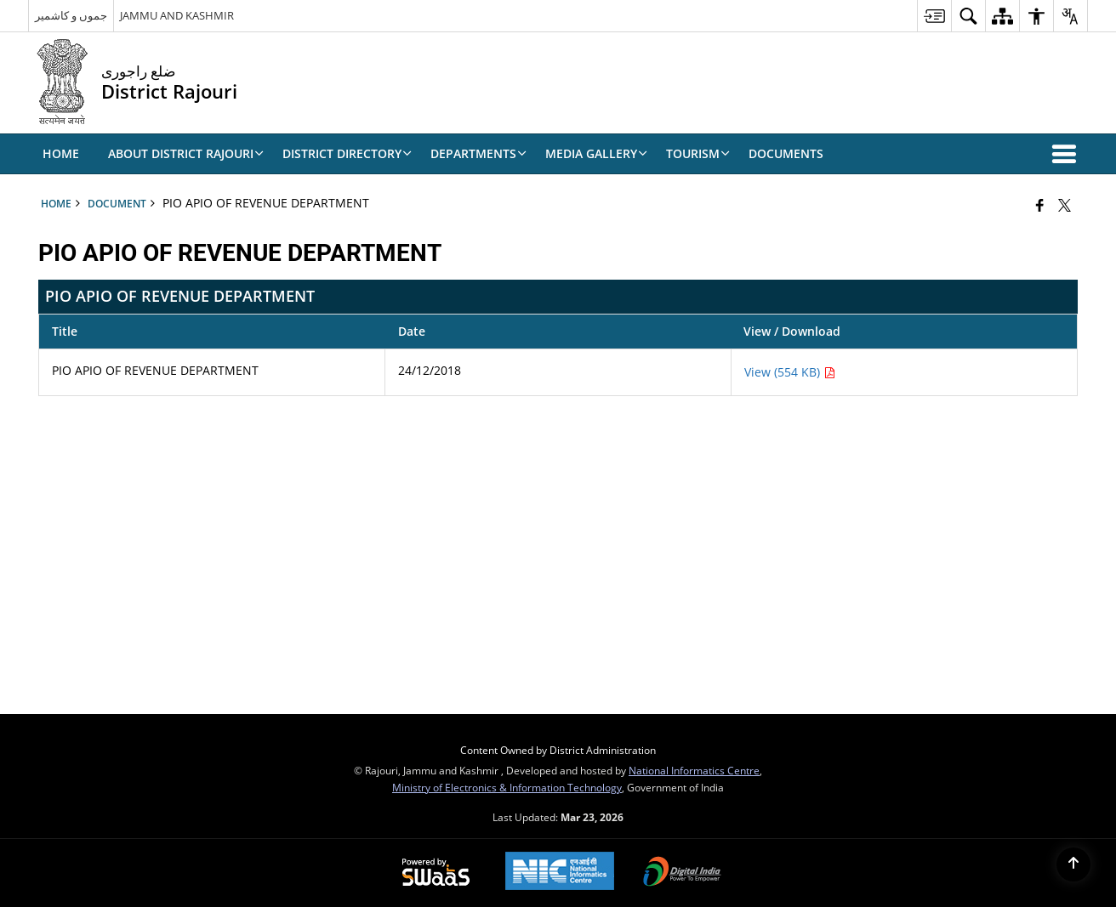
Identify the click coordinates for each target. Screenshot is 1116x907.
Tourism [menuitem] (698, 153)
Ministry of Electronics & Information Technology (507, 787)
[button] (1067, 153)
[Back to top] (1073, 864)
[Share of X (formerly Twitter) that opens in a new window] (1064, 205)
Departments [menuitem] (478, 153)
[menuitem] (934, 15)
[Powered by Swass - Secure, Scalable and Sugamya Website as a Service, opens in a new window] (436, 873)
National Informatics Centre (694, 770)
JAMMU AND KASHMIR (177, 15)
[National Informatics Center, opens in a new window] (560, 872)
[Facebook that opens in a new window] (1040, 205)
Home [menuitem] (61, 153)
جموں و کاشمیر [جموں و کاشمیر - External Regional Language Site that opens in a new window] (71, 15)
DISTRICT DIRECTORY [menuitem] (347, 153)
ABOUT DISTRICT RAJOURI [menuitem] (186, 153)
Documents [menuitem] (786, 153)
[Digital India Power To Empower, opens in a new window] (682, 873)
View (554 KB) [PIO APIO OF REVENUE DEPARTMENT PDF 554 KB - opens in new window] (789, 372)
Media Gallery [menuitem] (596, 153)
